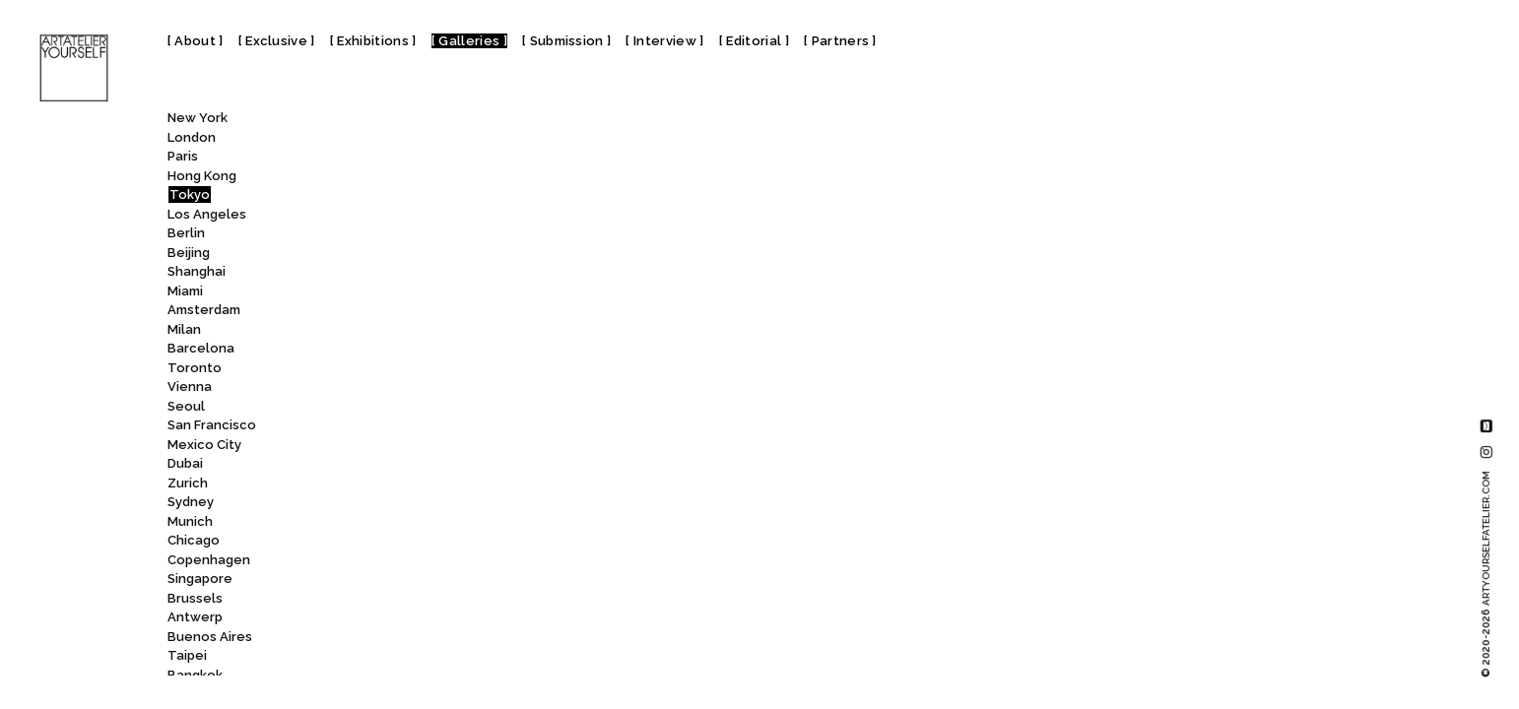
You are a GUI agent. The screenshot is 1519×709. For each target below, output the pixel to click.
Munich (190, 521)
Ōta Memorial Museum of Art (473, 654)
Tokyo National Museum (462, 289)
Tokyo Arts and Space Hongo (469, 173)
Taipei (187, 655)
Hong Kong (201, 175)
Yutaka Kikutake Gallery (451, 634)
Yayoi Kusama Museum (451, 577)
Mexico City (204, 444)
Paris (182, 156)
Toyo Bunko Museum (448, 424)
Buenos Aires (209, 636)
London (191, 137)
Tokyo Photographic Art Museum (487, 365)
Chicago (193, 540)
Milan (184, 329)
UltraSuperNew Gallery (451, 442)
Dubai (185, 463)
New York (197, 117)
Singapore (199, 578)
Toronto (194, 367)
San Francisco (211, 425)
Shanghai (196, 271)
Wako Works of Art (437, 481)
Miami (185, 291)
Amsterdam (203, 309)
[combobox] (421, 122)
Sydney (190, 501)
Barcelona (200, 348)
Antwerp (195, 617)
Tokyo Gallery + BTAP (444, 193)
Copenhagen (208, 559)
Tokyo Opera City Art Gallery (470, 347)
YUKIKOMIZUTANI (430, 616)
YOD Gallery (414, 596)
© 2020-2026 (1486, 574)
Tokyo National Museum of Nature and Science (535, 327)
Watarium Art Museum (450, 519)
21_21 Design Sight (442, 673)
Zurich (187, 483)
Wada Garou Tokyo (433, 462)
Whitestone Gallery (440, 539)
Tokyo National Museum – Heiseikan (497, 308)
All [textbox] (365, 122)
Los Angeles (206, 214)
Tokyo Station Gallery (452, 385)
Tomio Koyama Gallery (449, 404)
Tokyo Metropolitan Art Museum (488, 212)
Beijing (188, 252)
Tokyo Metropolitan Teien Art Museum (506, 270)
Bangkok (195, 675)
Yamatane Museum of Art (463, 557)
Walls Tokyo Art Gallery (445, 500)
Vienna (189, 386)
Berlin (186, 233)
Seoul (186, 406)
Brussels (195, 598)
